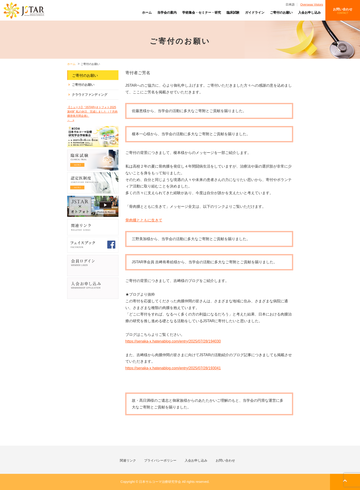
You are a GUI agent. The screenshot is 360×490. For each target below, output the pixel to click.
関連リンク (128, 460)
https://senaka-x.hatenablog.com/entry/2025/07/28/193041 (173, 368)
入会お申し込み (309, 12)
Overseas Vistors (311, 4)
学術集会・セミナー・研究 (201, 12)
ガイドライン (254, 12)
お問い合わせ (342, 11)
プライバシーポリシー (160, 460)
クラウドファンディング (89, 94)
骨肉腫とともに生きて (143, 220)
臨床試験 (233, 12)
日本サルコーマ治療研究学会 (23, 10)
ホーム (147, 12)
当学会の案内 (167, 12)
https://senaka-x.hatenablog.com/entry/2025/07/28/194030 (173, 341)
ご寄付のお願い (281, 12)
